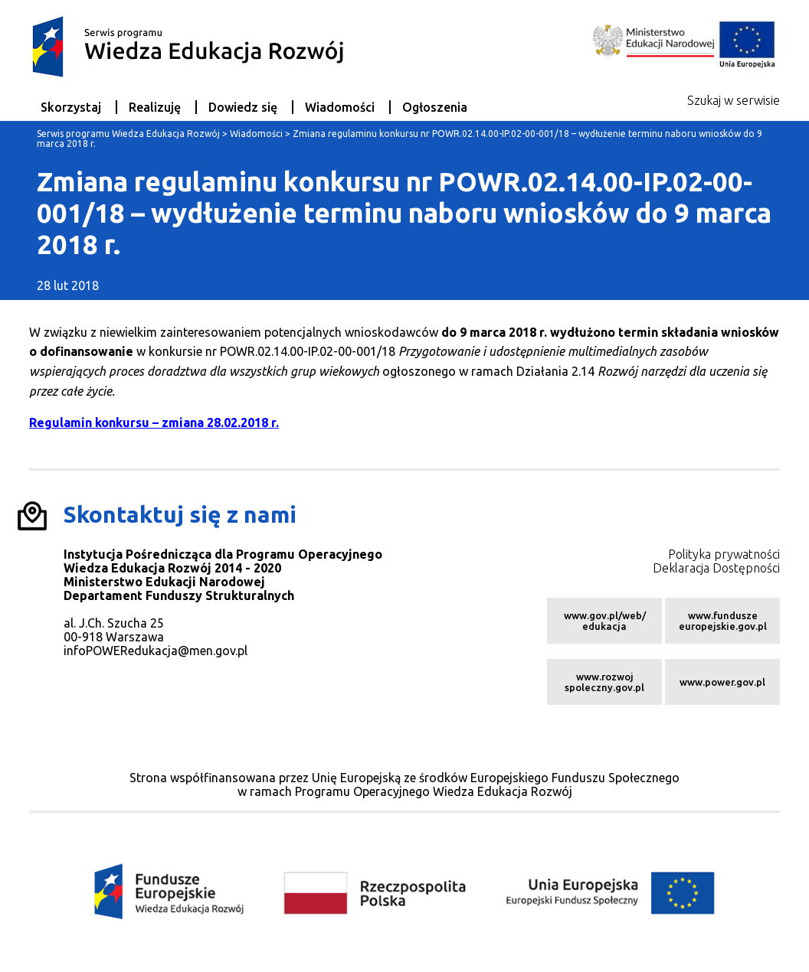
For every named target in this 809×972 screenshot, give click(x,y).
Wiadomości (340, 107)
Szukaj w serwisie (733, 100)
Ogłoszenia (434, 107)
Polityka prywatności (724, 554)
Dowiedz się (242, 107)
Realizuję (155, 107)
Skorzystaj (71, 107)
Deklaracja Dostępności (716, 568)
